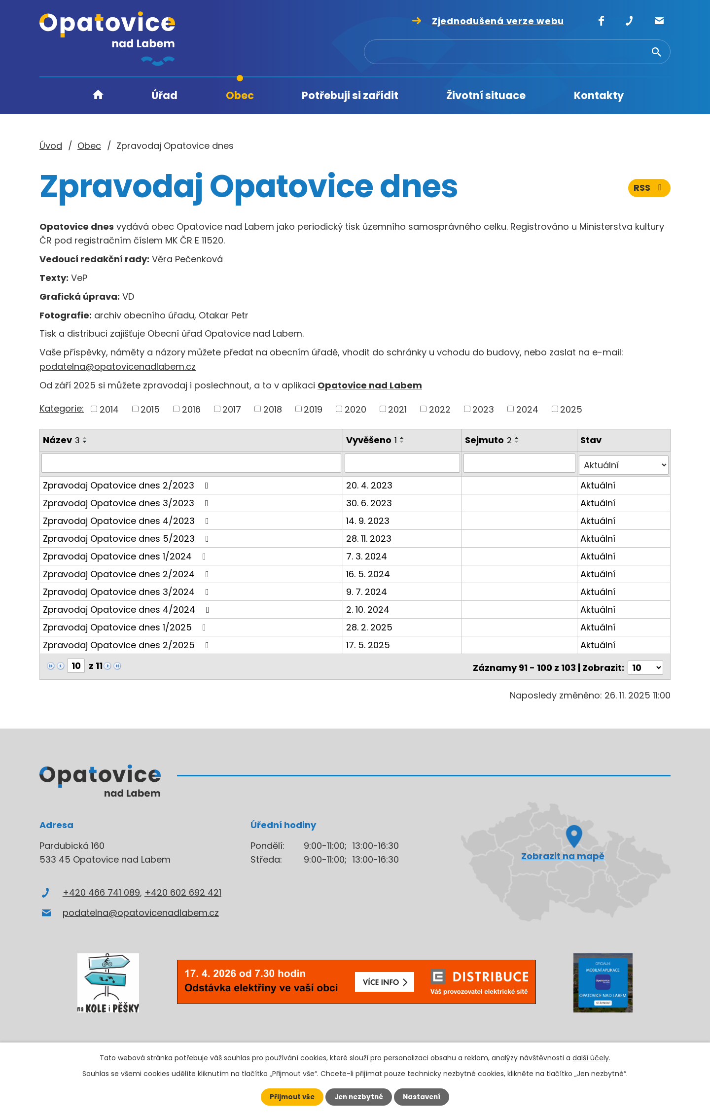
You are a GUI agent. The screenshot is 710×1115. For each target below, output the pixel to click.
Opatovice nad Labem (370, 385)
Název (61, 440)
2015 (150, 409)
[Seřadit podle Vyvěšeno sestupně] (403, 442)
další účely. (591, 1057)
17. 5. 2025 (369, 642)
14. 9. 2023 (368, 518)
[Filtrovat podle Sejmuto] (520, 462)
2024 (527, 409)
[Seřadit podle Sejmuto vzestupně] (518, 438)
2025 (571, 409)
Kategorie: (61, 408)
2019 (313, 409)
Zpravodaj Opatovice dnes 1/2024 (126, 554)
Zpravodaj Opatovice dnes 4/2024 (128, 607)
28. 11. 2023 (369, 536)
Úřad (164, 95)
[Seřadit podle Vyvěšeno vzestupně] (403, 438)
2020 (355, 409)
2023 (483, 409)
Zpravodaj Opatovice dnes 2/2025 (128, 642)
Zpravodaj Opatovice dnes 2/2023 (128, 483)
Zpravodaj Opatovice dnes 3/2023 (128, 500)
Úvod (98, 95)
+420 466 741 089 (101, 888)
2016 (191, 409)
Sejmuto (489, 440)
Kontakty (599, 95)
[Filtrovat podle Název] (191, 462)
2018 (272, 409)
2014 (109, 409)
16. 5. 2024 (369, 571)
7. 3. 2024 (367, 554)
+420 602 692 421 (182, 888)
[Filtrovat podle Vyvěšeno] (403, 462)
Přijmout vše (289, 1097)
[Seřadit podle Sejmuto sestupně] (518, 442)
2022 (440, 409)
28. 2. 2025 (370, 625)
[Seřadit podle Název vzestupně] (85, 438)
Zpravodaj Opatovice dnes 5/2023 (128, 536)
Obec (240, 95)
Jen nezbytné (359, 1097)
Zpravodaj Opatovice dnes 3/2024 (128, 589)
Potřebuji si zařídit (350, 95)
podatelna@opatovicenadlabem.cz (117, 366)
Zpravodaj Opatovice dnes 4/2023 (128, 518)
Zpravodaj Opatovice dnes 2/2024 (128, 571)
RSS (649, 191)
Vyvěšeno (372, 440)
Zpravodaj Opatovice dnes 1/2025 (126, 625)
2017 (231, 409)
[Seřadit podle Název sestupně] (85, 442)
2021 (397, 409)
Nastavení (424, 1097)
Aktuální (598, 483)
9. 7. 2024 (367, 589)
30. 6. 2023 (370, 500)
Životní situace (486, 95)
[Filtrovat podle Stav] (624, 462)
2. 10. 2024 (368, 607)
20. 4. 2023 (370, 483)
